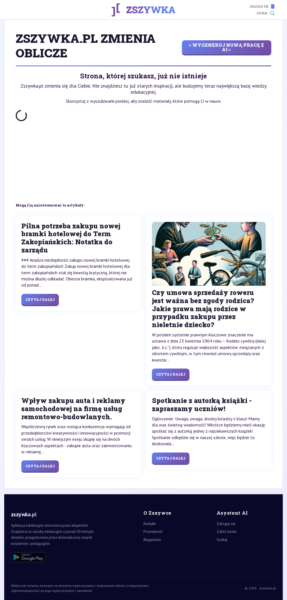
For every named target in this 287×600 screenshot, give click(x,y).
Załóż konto (227, 531)
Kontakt (150, 523)
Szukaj (265, 13)
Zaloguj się (262, 6)
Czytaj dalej (40, 299)
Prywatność (153, 531)
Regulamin (152, 539)
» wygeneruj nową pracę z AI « (226, 47)
